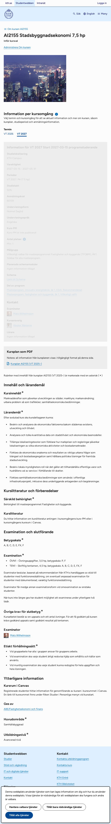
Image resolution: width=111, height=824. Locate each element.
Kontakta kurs (64, 765)
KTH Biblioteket (65, 783)
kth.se (8, 3)
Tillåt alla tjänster (19, 815)
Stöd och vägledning (15, 765)
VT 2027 (22, 133)
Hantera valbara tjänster (23, 807)
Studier (8, 758)
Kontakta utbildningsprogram (73, 758)
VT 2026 (8, 133)
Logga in (102, 3)
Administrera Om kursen (17, 47)
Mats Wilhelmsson (20, 635)
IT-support (62, 771)
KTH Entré (62, 777)
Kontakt (8, 777)
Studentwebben (25, 3)
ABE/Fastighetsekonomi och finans (23, 709)
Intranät (41, 3)
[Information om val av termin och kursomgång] (56, 114)
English (91, 13)
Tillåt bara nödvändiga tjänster (64, 807)
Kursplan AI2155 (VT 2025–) (26, 363)
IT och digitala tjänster (16, 771)
